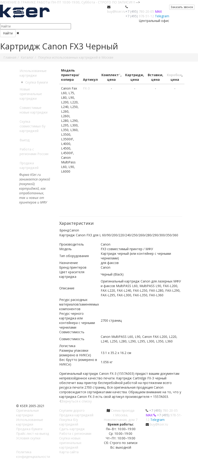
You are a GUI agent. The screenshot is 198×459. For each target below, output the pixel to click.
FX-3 (86, 88)
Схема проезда (122, 410)
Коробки (174, 75)
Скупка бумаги (36, 82)
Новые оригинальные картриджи (31, 94)
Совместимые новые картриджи (33, 109)
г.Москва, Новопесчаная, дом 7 (120, 417)
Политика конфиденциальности (33, 454)
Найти (8, 33)
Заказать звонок (182, 7)
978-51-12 (139, 16)
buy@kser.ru (116, 11)
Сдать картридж (72, 429)
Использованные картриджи (33, 73)
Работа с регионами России (34, 151)
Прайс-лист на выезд (32, 433)
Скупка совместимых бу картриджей (32, 126)
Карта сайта (69, 452)
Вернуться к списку (75, 401)
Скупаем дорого (72, 410)
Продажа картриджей (29, 165)
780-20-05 (139, 11)
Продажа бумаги (29, 429)
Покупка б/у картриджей (68, 421)
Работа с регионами (75, 433)
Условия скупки (28, 438)
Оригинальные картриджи (27, 412)
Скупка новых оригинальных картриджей (70, 443)
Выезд (25, 140)
